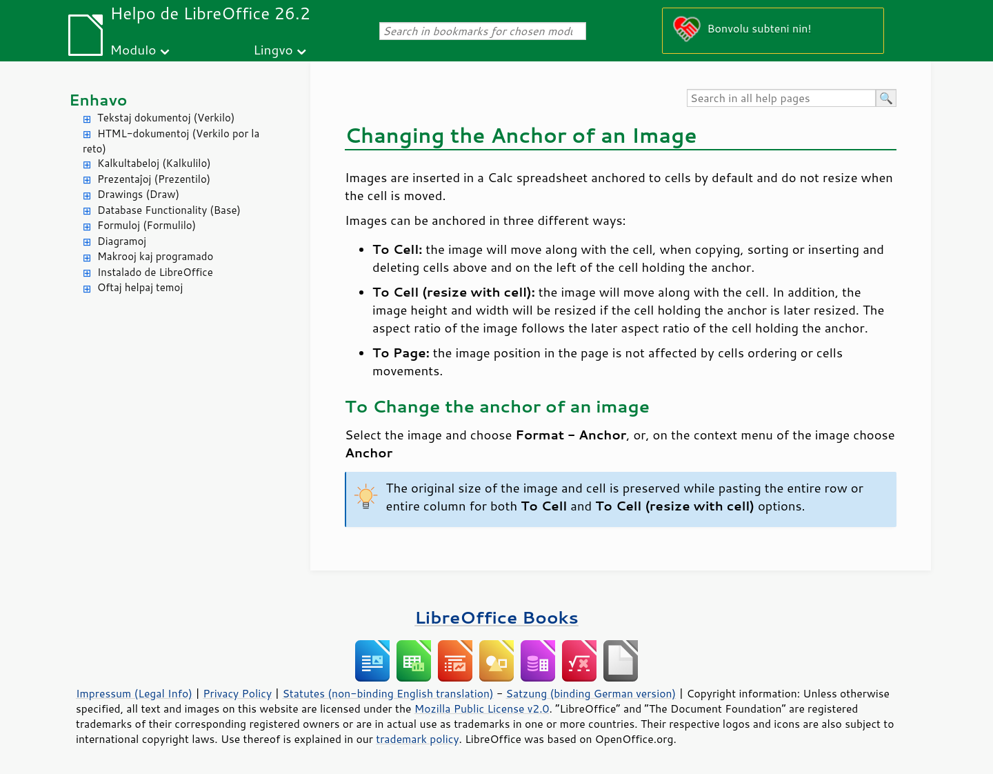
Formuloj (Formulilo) (146, 225)
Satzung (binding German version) (591, 693)
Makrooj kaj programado (155, 256)
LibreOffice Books (496, 617)
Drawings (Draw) (138, 194)
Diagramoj (121, 241)
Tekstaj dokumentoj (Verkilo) (165, 117)
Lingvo (273, 49)
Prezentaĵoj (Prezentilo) (153, 179)
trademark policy (417, 738)
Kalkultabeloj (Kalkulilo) (154, 163)
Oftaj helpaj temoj (140, 287)
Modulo (133, 49)
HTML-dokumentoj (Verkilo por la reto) (171, 141)
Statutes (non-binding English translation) (387, 693)
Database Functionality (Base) (169, 210)
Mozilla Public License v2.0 (482, 708)
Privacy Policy (237, 693)
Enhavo (98, 99)
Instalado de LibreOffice (155, 272)
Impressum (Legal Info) (134, 693)
